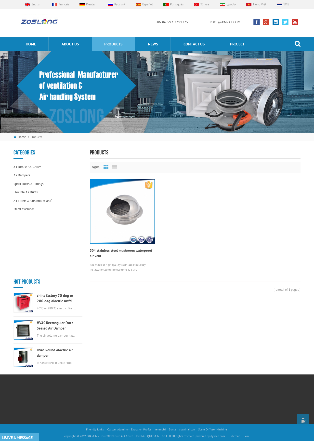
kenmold (160, 429)
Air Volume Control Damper (162, 349)
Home (102, 349)
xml (247, 436)
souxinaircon (187, 429)
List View (114, 167)
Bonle (172, 429)
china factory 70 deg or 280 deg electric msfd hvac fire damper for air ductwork (55, 242)
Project (237, 43)
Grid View (106, 167)
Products (103, 366)
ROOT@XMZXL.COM (225, 22)
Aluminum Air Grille (157, 366)
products (113, 43)
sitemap (235, 436)
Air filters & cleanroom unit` (32, 201)
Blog (101, 399)
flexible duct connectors (161, 358)
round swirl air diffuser (159, 382)
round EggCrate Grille (158, 399)
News (153, 43)
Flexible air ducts (25, 192)
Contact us (194, 43)
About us (70, 43)
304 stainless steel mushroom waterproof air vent (121, 252)
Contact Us (105, 382)
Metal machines (23, 209)
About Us (104, 358)
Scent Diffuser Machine (212, 429)
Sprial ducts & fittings (28, 184)
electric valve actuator (158, 374)
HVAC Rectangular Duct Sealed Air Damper (55, 269)
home (31, 43)
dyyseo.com (217, 436)
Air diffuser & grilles (27, 167)
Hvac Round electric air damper (55, 296)
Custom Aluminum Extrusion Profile (129, 429)
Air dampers (21, 175)
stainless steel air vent (159, 390)
